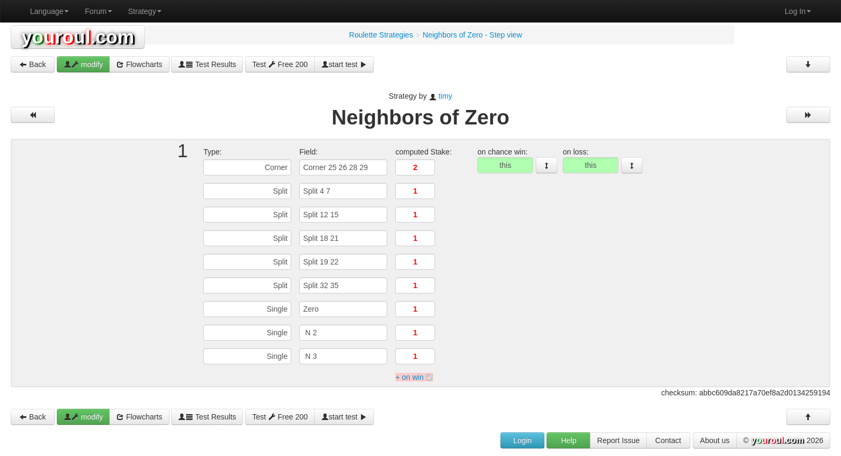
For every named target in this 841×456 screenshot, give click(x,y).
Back (32, 64)
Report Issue (618, 440)
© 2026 (783, 441)
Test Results (207, 64)
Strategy (144, 11)
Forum (98, 11)
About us (714, 440)
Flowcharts (139, 64)
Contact (668, 440)
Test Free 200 (280, 64)
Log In (798, 11)
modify (83, 64)
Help (569, 440)
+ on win (409, 377)
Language (49, 11)
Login (522, 440)
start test (344, 64)
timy (445, 96)
